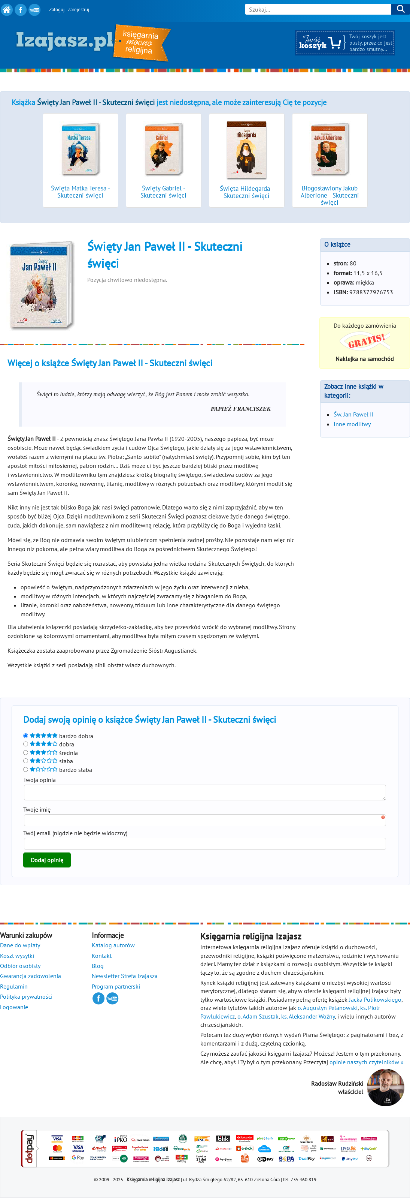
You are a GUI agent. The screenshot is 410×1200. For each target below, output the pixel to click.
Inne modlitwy (352, 424)
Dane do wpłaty (20, 947)
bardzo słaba (57, 769)
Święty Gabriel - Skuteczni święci (163, 191)
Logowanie (14, 1009)
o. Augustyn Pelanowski (328, 1010)
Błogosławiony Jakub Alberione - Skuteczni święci (330, 195)
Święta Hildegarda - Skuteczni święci (247, 192)
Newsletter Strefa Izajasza (125, 978)
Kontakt (102, 958)
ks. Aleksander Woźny (308, 1018)
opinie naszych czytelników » (366, 1064)
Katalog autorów (113, 947)
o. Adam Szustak (258, 1018)
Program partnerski (116, 988)
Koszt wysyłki (17, 958)
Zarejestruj (78, 9)
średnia (50, 753)
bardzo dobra (58, 736)
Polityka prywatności (26, 998)
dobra (48, 744)
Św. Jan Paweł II (354, 414)
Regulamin (14, 988)
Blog (98, 968)
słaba (48, 761)
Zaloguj (56, 9)
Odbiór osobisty (20, 968)
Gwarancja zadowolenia (30, 978)
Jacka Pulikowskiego (375, 1001)
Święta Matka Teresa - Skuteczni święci (80, 191)
